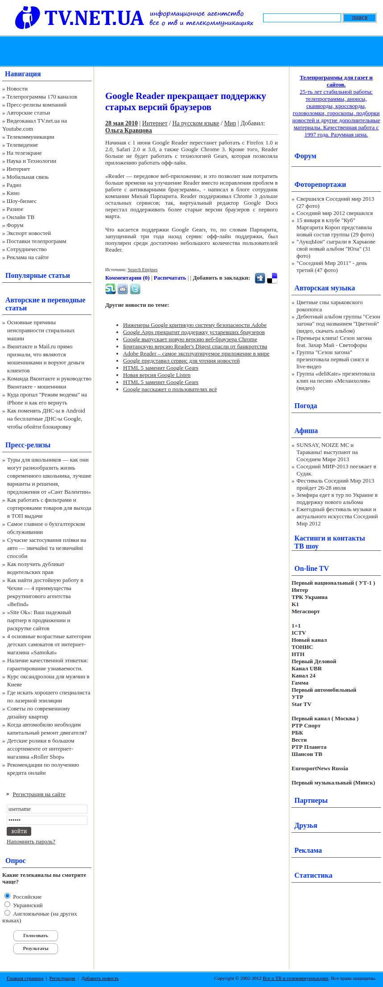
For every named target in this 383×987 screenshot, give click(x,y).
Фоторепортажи (320, 184)
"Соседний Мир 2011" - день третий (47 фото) (332, 266)
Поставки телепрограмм (36, 241)
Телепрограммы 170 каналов (42, 96)
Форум (15, 225)
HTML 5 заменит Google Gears (160, 367)
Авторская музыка (324, 288)
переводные (66, 300)
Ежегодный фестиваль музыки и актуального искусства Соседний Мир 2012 (337, 516)
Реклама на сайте (28, 257)
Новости (17, 88)
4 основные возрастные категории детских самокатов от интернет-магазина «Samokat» (49, 644)
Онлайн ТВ (20, 217)
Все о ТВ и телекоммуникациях (295, 978)
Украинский (27, 905)
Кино (13, 193)
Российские (26, 896)
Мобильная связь (28, 176)
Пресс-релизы (27, 445)
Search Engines (142, 269)
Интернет (18, 168)
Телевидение (22, 144)
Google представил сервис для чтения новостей (181, 360)
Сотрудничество (27, 249)
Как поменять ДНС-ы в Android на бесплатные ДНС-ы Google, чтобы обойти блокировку (46, 418)
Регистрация (62, 978)
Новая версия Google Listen (156, 375)
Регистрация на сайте (39, 794)
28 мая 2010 (121, 123)
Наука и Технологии (31, 160)
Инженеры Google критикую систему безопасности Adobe (195, 325)
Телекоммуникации (30, 136)
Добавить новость (100, 978)
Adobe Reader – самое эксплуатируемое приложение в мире (196, 353)
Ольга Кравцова (128, 130)
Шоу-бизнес (22, 201)
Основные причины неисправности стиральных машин (41, 330)
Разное (15, 209)
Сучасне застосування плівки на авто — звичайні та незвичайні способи (46, 548)
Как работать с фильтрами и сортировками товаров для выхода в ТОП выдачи (49, 507)
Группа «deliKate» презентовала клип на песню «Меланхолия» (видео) (336, 380)
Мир (230, 123)
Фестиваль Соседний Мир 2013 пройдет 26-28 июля (335, 484)
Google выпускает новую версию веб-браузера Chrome (190, 339)
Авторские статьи (28, 112)
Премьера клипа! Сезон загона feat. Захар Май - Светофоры (334, 341)
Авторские (22, 300)
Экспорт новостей (29, 233)
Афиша (306, 430)
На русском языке (195, 123)
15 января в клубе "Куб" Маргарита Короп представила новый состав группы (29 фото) (335, 227)
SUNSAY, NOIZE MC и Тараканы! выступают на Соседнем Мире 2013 (327, 452)
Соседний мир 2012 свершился (335, 213)
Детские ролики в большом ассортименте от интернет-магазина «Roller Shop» (40, 748)
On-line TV (311, 568)
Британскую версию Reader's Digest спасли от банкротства (195, 346)
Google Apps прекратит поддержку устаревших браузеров (194, 332)
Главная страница (25, 978)
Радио (14, 185)
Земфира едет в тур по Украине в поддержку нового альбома (337, 498)
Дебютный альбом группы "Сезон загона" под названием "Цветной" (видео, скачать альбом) (338, 323)
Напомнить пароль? (31, 841)
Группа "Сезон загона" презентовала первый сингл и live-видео (333, 359)
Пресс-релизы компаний (36, 104)
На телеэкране (24, 152)
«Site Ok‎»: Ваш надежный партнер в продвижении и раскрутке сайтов (39, 620)
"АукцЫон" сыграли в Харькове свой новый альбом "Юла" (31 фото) (336, 248)
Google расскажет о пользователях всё (170, 389)
